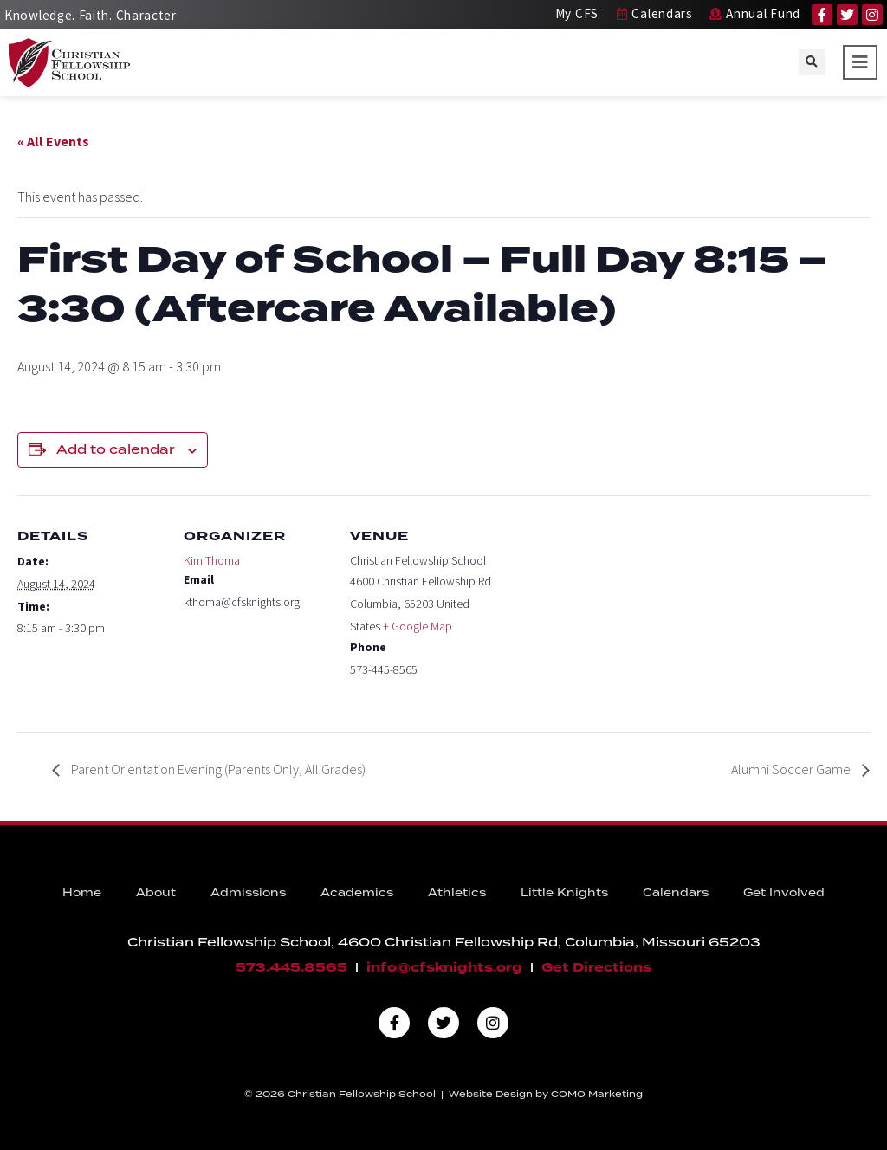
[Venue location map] (607, 614)
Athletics (457, 892)
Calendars (676, 892)
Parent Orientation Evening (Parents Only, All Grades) (217, 769)
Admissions (248, 892)
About (156, 892)
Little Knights (564, 892)
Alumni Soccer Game (792, 769)
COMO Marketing (597, 1094)
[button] (812, 62)
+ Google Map (417, 626)
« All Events (53, 141)
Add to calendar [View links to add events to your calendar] (115, 449)
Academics (356, 892)
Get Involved (784, 892)
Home (81, 892)
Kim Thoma (212, 560)
